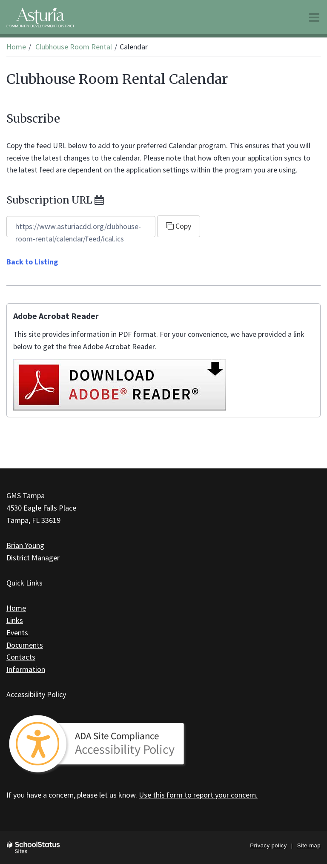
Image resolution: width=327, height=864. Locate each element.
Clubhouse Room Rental (73, 47)
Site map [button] (309, 845)
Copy (178, 226)
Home (16, 47)
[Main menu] (314, 17)
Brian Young (25, 545)
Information (25, 669)
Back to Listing (32, 262)
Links (14, 620)
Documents (24, 645)
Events (17, 632)
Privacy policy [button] (268, 845)
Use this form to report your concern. (198, 795)
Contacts (20, 657)
